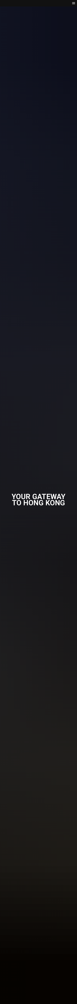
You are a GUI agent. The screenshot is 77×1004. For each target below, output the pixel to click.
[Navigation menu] (73, 3)
